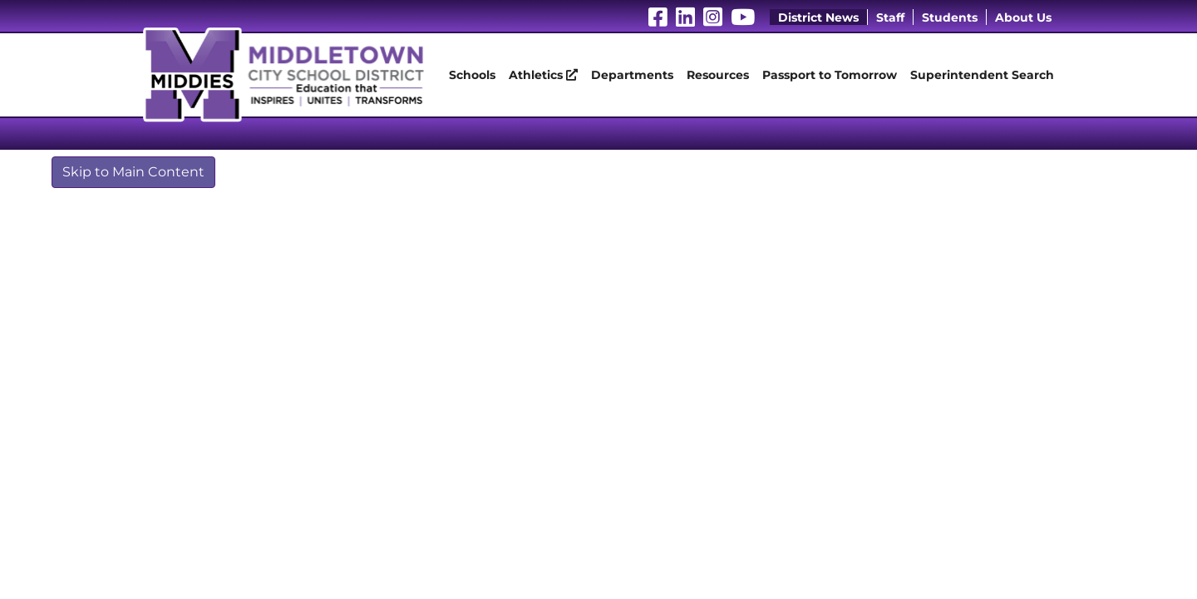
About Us (1023, 17)
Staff (890, 17)
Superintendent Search (982, 74)
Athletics (543, 74)
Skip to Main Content (133, 172)
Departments (632, 74)
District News (818, 17)
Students (950, 17)
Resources (718, 74)
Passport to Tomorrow (829, 74)
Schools (472, 74)
